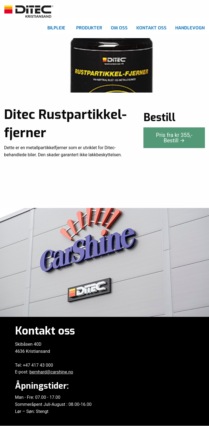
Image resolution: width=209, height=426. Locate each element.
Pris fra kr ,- (174, 138)
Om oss (119, 28)
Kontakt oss (151, 28)
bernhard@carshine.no (51, 372)
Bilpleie (56, 28)
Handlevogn (190, 28)
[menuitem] (57, 26)
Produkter (89, 28)
